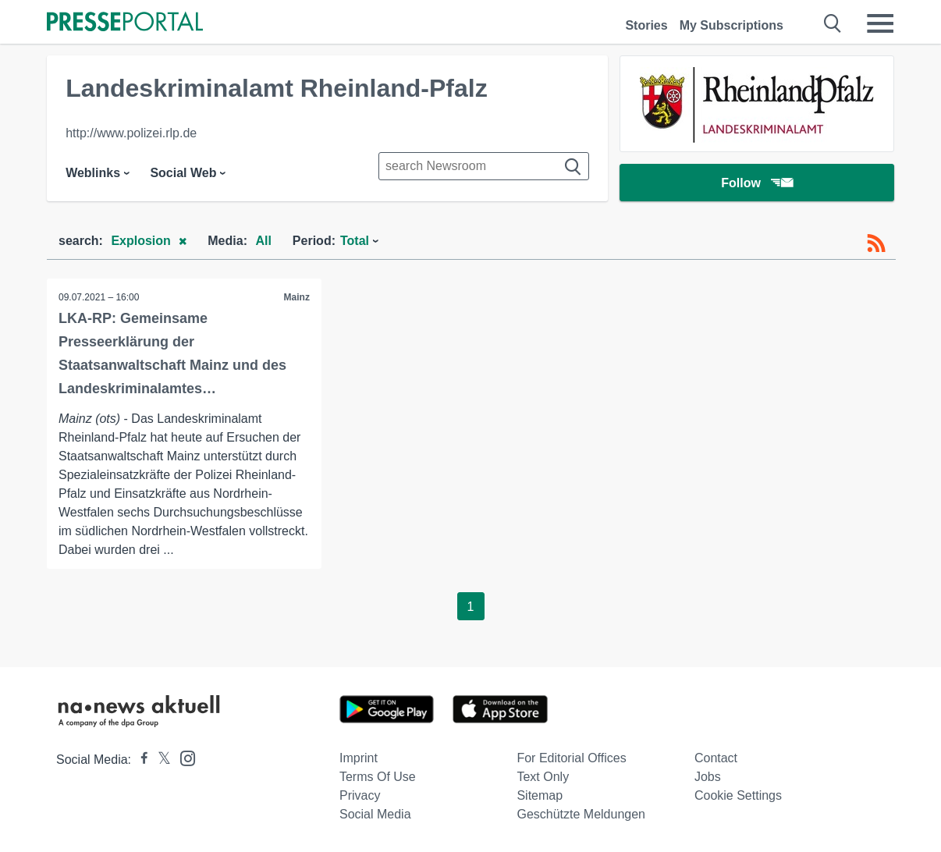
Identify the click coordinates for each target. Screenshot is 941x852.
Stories (646, 25)
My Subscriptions (731, 25)
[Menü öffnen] (880, 23)
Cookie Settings (738, 795)
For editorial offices (571, 758)
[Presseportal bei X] (159, 759)
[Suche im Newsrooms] (483, 166)
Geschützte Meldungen (581, 814)
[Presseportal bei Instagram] (183, 757)
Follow (757, 183)
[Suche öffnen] (833, 23)
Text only (543, 776)
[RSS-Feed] (876, 243)
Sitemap (540, 795)
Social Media (375, 814)
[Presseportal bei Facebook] (139, 759)
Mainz (297, 297)
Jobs (707, 776)
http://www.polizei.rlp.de (131, 133)
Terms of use (377, 776)
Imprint (358, 758)
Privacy (359, 795)
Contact (715, 758)
